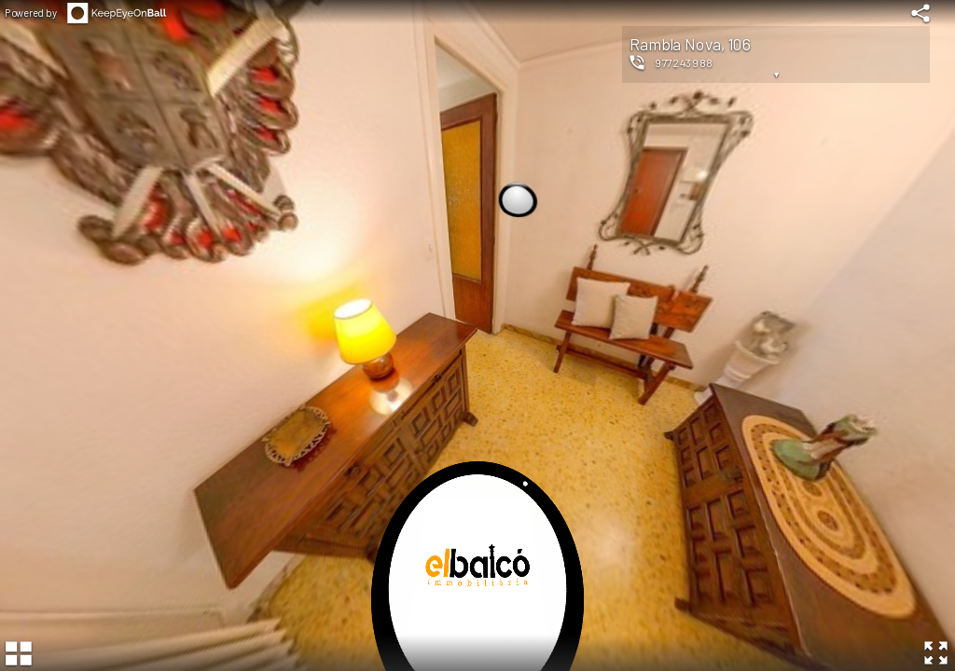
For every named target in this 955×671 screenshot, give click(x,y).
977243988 (684, 62)
